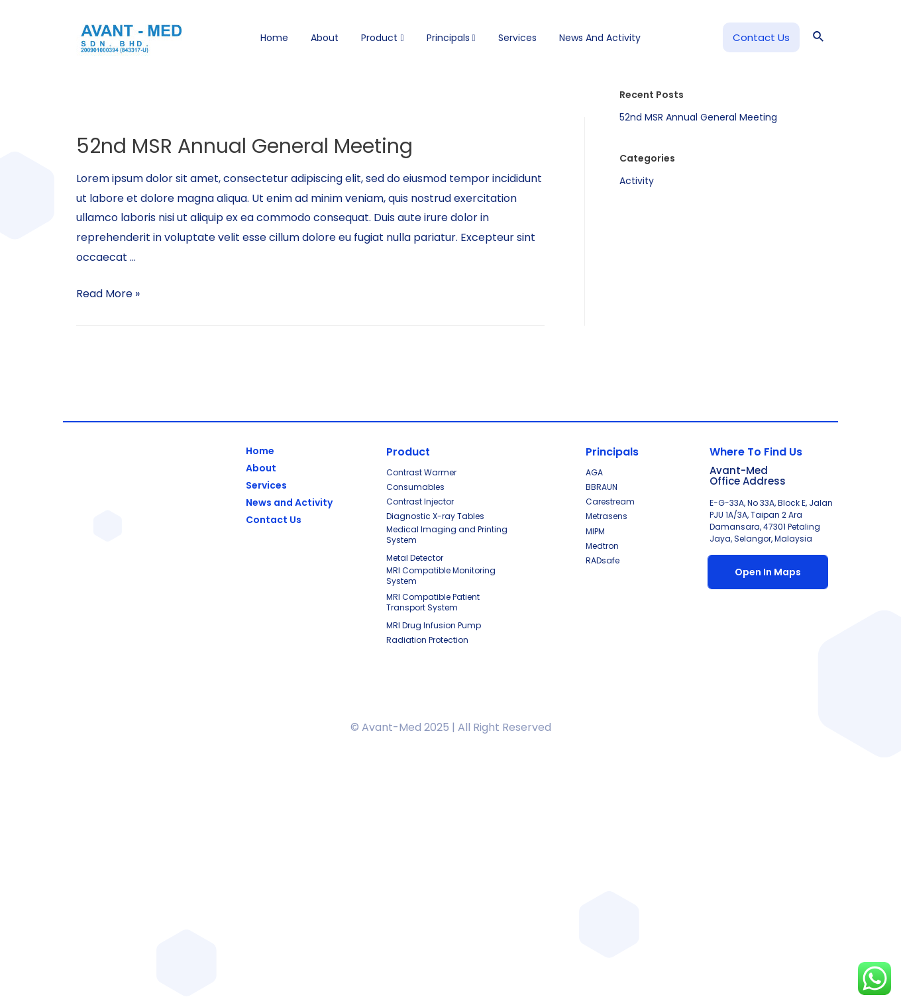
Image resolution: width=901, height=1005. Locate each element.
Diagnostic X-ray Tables (435, 516)
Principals (451, 37)
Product (382, 37)
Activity (636, 180)
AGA (594, 472)
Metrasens (606, 516)
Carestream (610, 501)
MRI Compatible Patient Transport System (433, 602)
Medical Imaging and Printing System (446, 535)
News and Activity (600, 37)
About (325, 37)
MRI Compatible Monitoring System (441, 576)
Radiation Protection (427, 640)
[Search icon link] (819, 37)
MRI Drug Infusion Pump (433, 625)
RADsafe (602, 560)
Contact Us (273, 519)
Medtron (602, 545)
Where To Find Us (756, 451)
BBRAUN (601, 487)
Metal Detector (414, 557)
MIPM (595, 531)
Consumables (415, 487)
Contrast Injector (420, 501)
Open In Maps (768, 572)
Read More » (108, 293)
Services (517, 37)
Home (274, 37)
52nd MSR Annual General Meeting (244, 146)
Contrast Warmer (421, 472)
